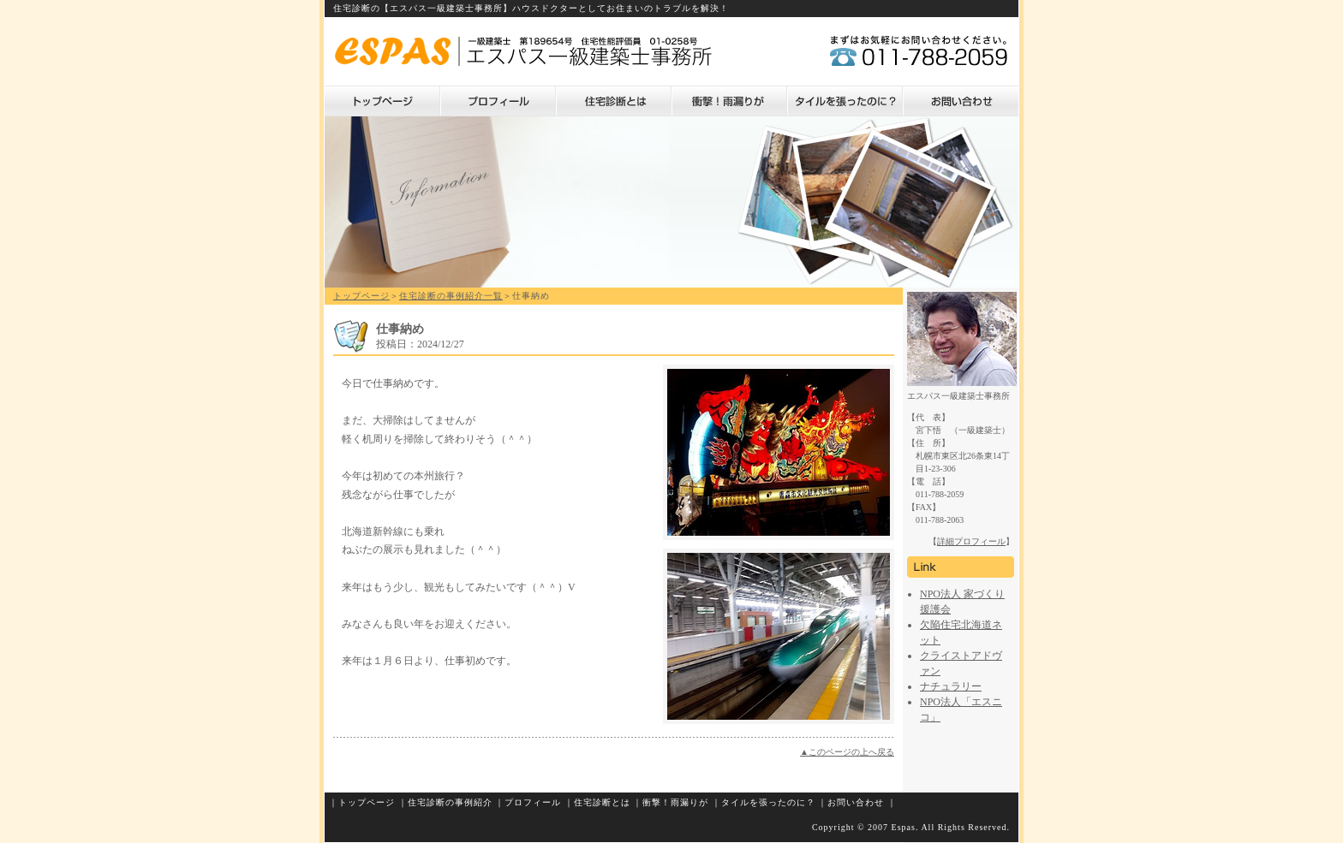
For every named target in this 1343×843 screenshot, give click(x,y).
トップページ (382, 101)
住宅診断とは (614, 101)
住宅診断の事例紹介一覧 (451, 295)
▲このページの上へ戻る (847, 752)
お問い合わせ (960, 101)
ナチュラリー (951, 686)
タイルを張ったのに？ (845, 101)
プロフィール (498, 101)
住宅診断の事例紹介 (450, 802)
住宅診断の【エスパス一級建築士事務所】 (422, 8)
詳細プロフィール (971, 541)
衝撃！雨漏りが (729, 101)
